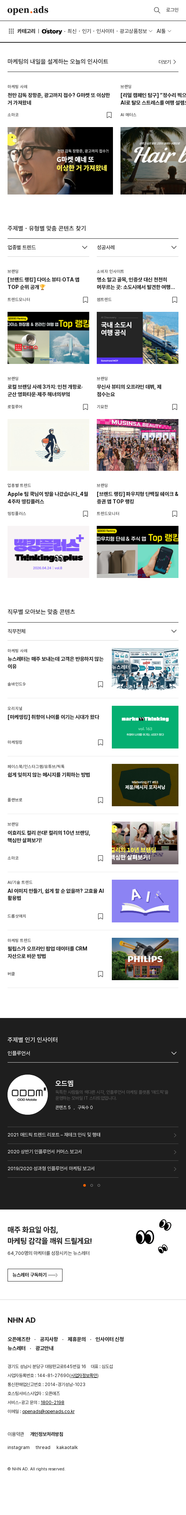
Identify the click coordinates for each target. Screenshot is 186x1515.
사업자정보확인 (84, 1375)
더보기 (168, 62)
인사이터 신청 (110, 1339)
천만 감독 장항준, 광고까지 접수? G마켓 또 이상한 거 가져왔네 (59, 99)
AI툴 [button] (161, 31)
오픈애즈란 (19, 1339)
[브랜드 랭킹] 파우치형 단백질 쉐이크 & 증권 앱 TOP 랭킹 (137, 498)
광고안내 (44, 1348)
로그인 (172, 10)
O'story (52, 31)
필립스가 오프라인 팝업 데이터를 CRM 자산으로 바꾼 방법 (47, 952)
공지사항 (49, 1339)
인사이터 (105, 31)
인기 (86, 31)
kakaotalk (67, 1447)
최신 (71, 31)
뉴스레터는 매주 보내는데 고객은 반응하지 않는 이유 (56, 662)
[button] (84, 1185)
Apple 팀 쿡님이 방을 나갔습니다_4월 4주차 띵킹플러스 (48, 498)
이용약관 (16, 1434)
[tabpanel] (93, 814)
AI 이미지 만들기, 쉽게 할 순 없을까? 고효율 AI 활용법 (56, 894)
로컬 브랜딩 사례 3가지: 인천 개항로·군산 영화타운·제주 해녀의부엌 (45, 390)
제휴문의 (77, 1339)
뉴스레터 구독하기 (35, 1275)
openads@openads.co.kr (48, 1411)
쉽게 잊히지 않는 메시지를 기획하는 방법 (49, 775)
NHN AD (22, 1320)
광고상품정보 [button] (133, 31)
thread (43, 1447)
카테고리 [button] (21, 31)
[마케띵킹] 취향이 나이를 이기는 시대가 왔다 (53, 717)
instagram (19, 1447)
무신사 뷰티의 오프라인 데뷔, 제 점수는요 (129, 390)
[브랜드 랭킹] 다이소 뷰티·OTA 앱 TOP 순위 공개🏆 (43, 283)
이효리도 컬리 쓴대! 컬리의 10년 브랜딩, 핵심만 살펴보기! (49, 836)
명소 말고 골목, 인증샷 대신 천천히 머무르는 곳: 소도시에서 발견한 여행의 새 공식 (136, 283)
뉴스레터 (17, 1348)
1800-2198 (52, 1402)
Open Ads (28, 10)
